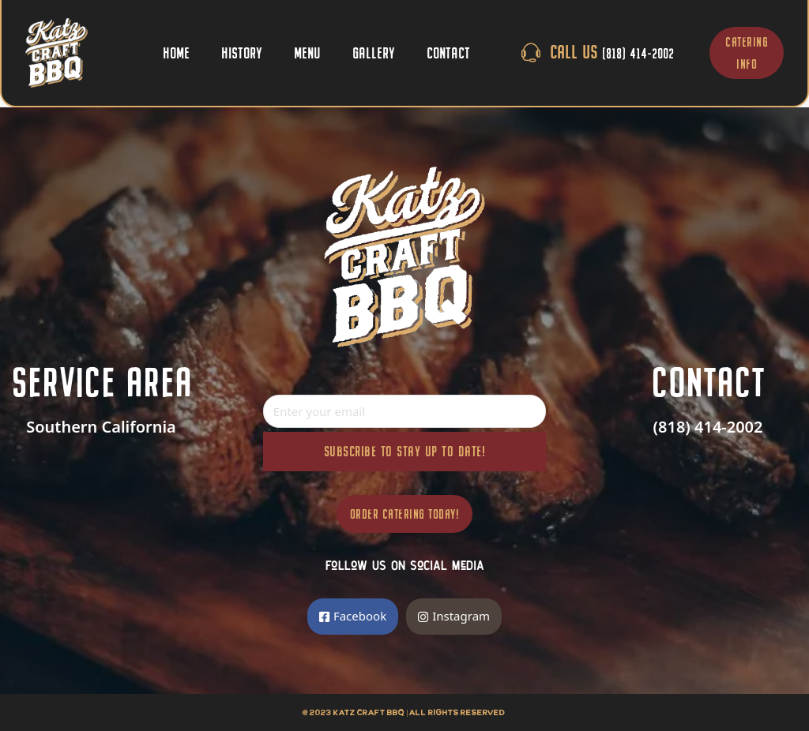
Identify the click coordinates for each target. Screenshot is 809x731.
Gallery (373, 52)
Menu (307, 52)
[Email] (404, 411)
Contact (448, 52)
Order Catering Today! (405, 514)
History (241, 52)
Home (176, 52)
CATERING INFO (746, 53)
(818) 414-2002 (708, 426)
